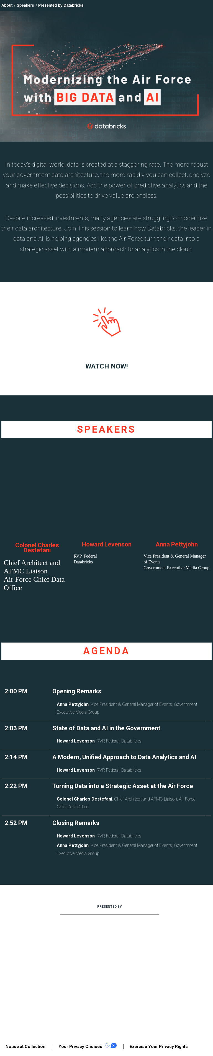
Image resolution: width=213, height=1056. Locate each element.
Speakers (25, 5)
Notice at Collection (25, 1046)
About (6, 5)
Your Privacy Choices (87, 1046)
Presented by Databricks (60, 5)
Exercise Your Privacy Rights (159, 1046)
